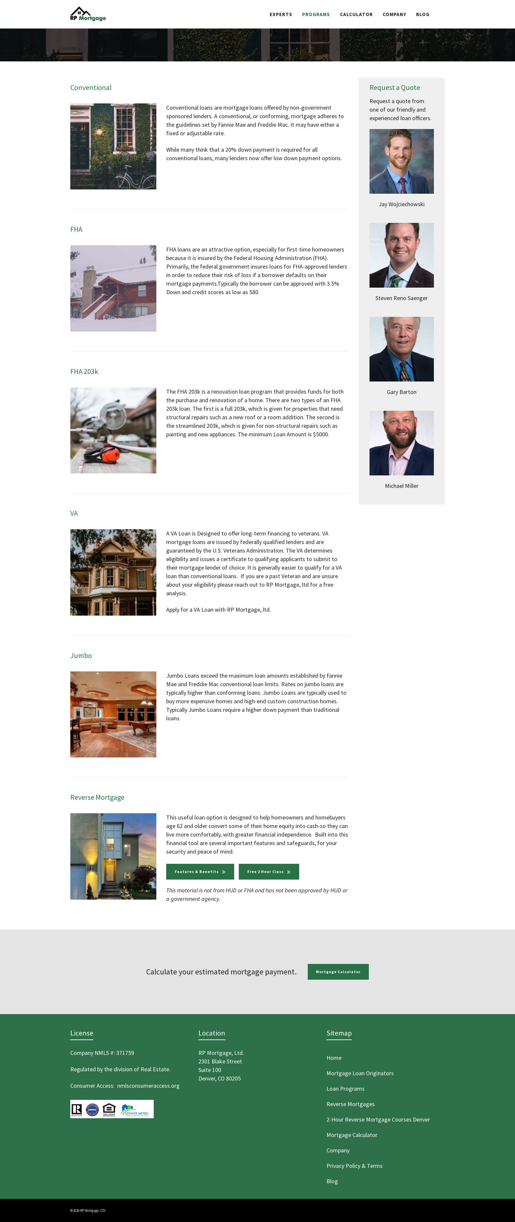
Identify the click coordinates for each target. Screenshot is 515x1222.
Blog (332, 1181)
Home (334, 1057)
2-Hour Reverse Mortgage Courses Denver (378, 1119)
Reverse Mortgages (350, 1104)
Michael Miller (401, 486)
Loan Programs (345, 1088)
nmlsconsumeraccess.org (148, 1085)
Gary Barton (401, 392)
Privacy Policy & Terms (354, 1165)
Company (337, 1150)
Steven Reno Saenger (401, 298)
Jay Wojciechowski (402, 204)
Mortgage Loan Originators (360, 1073)
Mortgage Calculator (338, 971)
